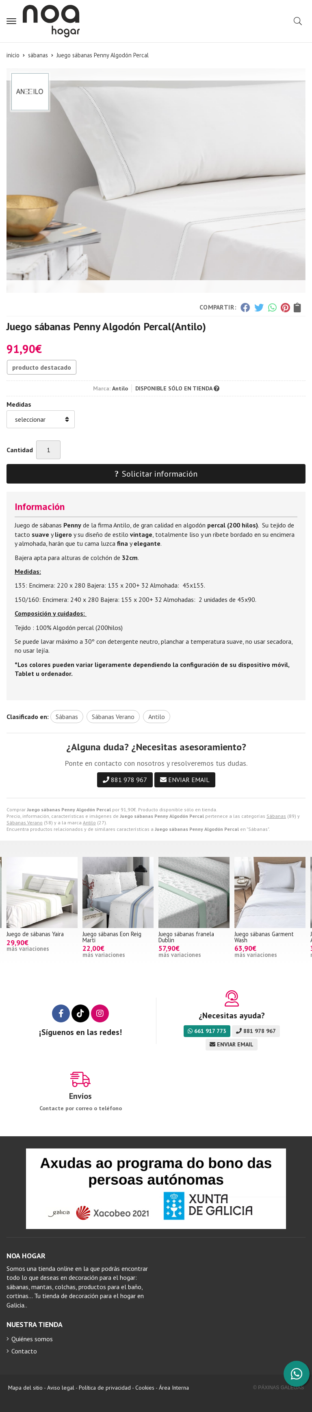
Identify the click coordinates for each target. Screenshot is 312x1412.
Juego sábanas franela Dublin (186, 937)
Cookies (144, 1387)
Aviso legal (60, 1387)
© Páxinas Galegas (278, 1387)
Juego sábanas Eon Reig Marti (111, 937)
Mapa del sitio (25, 1387)
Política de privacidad (105, 1387)
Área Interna (174, 1387)
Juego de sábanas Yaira (35, 934)
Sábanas (276, 816)
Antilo (89, 822)
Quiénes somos (32, 1339)
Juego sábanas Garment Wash (264, 937)
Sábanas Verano (24, 822)
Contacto (24, 1351)
